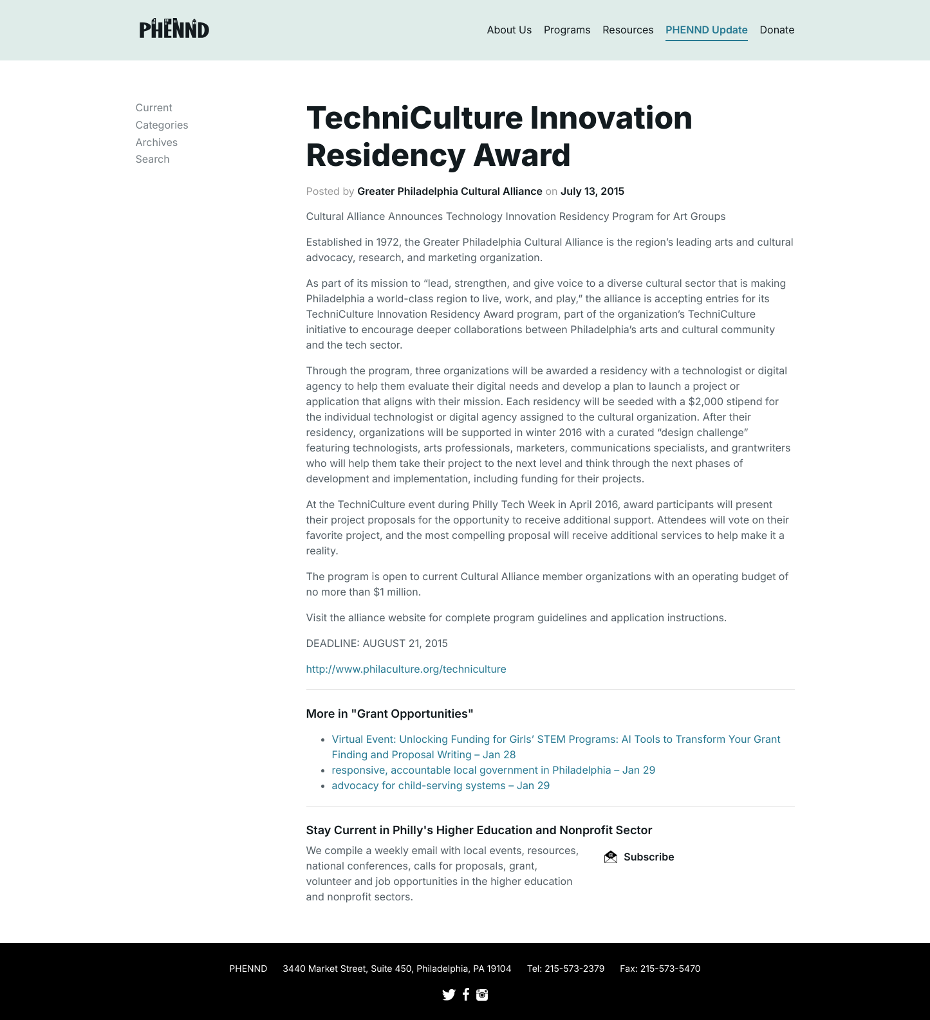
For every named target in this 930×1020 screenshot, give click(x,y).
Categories (162, 124)
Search (153, 158)
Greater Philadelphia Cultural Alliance (450, 191)
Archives (157, 142)
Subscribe (639, 856)
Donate (777, 29)
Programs (567, 29)
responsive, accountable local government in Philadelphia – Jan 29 (494, 769)
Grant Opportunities (412, 714)
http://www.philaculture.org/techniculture (406, 668)
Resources (628, 29)
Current (154, 107)
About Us (509, 29)
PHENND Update (706, 29)
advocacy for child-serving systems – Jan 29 (441, 785)
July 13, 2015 (592, 191)
